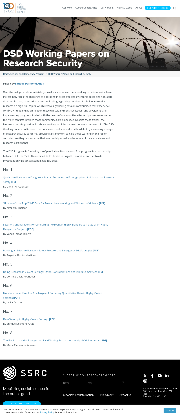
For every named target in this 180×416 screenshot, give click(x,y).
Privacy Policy (47, 412)
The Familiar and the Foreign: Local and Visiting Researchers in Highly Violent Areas (55, 340)
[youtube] (161, 376)
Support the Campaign (22, 403)
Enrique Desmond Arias (29, 83)
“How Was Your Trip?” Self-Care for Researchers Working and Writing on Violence (54, 203)
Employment (106, 394)
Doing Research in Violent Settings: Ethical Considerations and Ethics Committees (53, 272)
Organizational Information (78, 394)
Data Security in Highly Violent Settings (29, 319)
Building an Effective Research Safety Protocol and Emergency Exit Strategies (51, 250)
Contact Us (125, 394)
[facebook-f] (153, 376)
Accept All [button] (169, 410)
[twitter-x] (146, 376)
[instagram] (145, 381)
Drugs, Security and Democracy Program (23, 73)
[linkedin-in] (168, 376)
